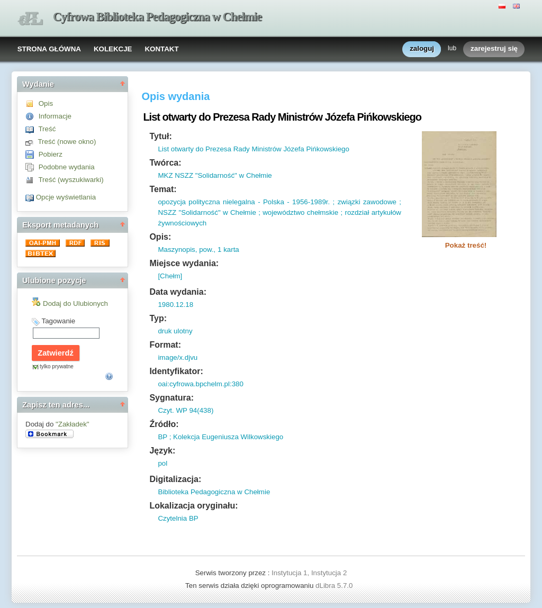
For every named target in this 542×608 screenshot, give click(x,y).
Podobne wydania (67, 167)
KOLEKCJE (113, 49)
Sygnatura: (171, 397)
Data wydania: (177, 291)
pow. (205, 249)
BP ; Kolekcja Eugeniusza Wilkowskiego (220, 437)
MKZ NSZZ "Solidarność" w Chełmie (215, 175)
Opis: (160, 236)
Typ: (158, 318)
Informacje (55, 116)
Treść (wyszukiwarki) (70, 180)
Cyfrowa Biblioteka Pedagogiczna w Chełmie (157, 16)
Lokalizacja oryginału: (193, 505)
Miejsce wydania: (184, 263)
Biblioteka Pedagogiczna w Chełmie (214, 492)
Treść (47, 129)
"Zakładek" (72, 424)
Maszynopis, (177, 249)
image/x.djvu (177, 357)
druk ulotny (175, 331)
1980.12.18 (175, 304)
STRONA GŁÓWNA (49, 49)
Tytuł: (160, 136)
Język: (162, 450)
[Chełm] (170, 276)
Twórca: (165, 162)
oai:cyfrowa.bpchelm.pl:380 (200, 384)
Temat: (162, 189)
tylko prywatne (57, 366)
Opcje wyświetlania (66, 197)
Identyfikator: (176, 371)
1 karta (227, 249)
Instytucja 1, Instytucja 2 (309, 573)
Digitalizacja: (175, 479)
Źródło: (163, 424)
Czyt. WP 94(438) (185, 410)
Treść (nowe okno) (67, 142)
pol (162, 463)
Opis (46, 103)
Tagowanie (58, 321)
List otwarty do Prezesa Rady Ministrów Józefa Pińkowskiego (253, 149)
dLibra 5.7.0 (335, 585)
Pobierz (50, 154)
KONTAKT (161, 49)
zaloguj (422, 49)
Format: (165, 344)
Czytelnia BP (178, 518)
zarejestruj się (494, 49)
